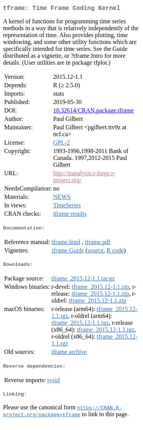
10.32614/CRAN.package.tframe (93, 112)
